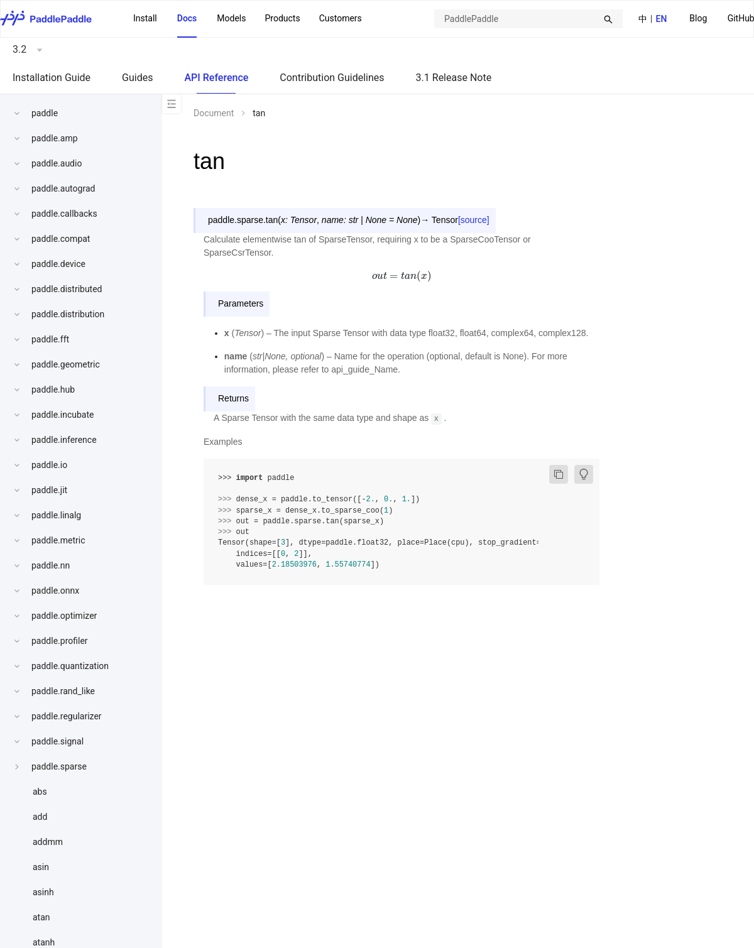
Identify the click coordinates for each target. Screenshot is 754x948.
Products (282, 18)
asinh (43, 892)
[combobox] (528, 19)
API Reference (216, 78)
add (40, 817)
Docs (187, 18)
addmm (48, 842)
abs (40, 792)
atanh (44, 942)
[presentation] (401, 276)
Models (231, 18)
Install (145, 18)
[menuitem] (698, 19)
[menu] (247, 19)
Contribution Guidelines (332, 78)
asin (41, 867)
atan (41, 917)
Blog (698, 18)
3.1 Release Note (454, 78)
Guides (137, 78)
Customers (340, 18)
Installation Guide (51, 78)
